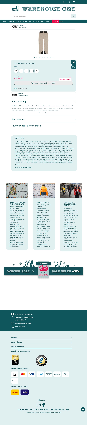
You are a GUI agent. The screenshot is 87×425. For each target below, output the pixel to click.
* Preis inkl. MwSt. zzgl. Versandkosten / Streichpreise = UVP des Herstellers (43, 412)
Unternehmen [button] (41, 342)
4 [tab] (42, 58)
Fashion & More (28, 21)
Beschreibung (19, 101)
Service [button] (41, 337)
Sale (56, 21)
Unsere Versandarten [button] (19, 387)
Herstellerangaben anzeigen (23, 167)
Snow (3, 21)
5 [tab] (45, 58)
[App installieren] (18, 326)
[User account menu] (64, 1)
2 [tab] (37, 58)
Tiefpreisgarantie (44, 1)
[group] (22, 314)
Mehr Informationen (22, 88)
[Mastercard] (23, 374)
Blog (61, 21)
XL (36, 71)
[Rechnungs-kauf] (48, 374)
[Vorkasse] (14, 381)
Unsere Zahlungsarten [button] (19, 369)
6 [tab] (47, 58)
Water (11, 21)
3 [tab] (39, 58)
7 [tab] (50, 58)
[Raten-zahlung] (65, 374)
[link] (38, 406)
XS (16, 71)
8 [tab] (53, 58)
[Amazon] (14, 374)
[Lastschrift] (57, 374)
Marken (48, 21)
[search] (41, 16)
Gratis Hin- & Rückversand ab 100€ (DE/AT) (24, 1)
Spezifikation (18, 119)
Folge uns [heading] (41, 400)
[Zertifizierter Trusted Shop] (18, 361)
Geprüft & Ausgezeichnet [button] (20, 351)
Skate (18, 21)
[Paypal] (40, 374)
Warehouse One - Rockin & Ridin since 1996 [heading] (43, 409)
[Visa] (31, 374)
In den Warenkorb (43, 83)
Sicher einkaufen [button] (41, 347)
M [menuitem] (26, 71)
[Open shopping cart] (74, 1)
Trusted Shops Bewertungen (26, 125)
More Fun (39, 21)
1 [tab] (34, 58)
